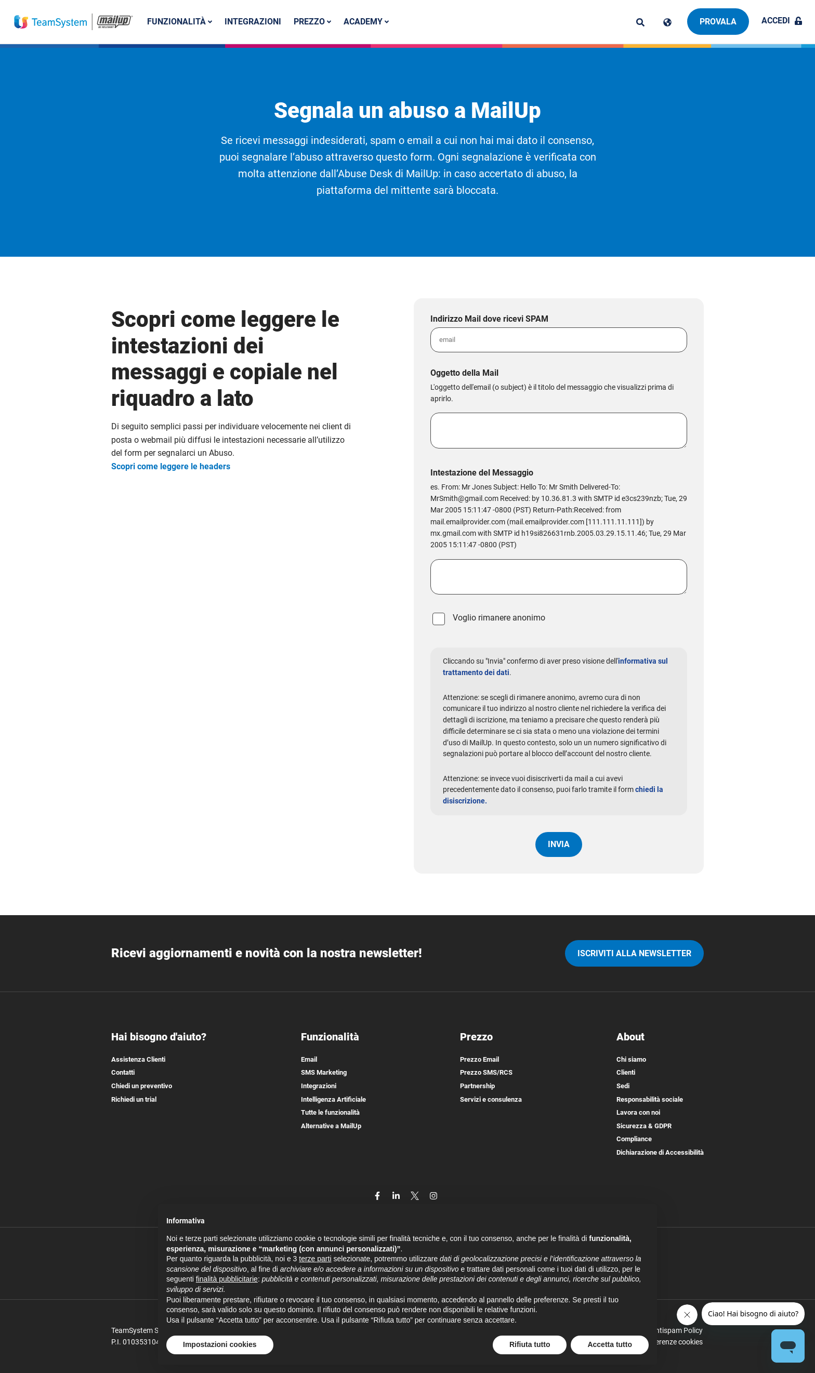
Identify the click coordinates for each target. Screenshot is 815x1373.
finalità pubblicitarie (227, 1279)
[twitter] (416, 1195)
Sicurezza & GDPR (644, 1126)
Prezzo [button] (312, 22)
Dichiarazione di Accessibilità (660, 1152)
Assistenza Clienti (138, 1059)
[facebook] (378, 1195)
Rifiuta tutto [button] (529, 1344)
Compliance (634, 1139)
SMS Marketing (324, 1072)
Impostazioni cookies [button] (220, 1344)
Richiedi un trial (133, 1099)
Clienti (625, 1072)
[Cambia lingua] (667, 22)
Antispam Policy (677, 1330)
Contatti (123, 1072)
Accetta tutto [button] (609, 1344)
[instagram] (433, 1195)
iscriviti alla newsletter (634, 953)
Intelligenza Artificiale (333, 1099)
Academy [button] (366, 22)
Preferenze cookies (672, 1342)
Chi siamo (631, 1059)
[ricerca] (640, 22)
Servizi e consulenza (491, 1099)
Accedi (782, 20)
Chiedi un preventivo (141, 1086)
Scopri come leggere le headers (170, 466)
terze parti (315, 1259)
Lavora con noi (638, 1112)
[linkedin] (397, 1195)
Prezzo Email (479, 1059)
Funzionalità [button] (179, 22)
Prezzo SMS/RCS (486, 1072)
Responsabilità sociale (649, 1099)
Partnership (477, 1086)
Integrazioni (253, 22)
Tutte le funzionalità (330, 1112)
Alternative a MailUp (331, 1126)
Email (309, 1059)
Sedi (622, 1086)
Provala (718, 22)
